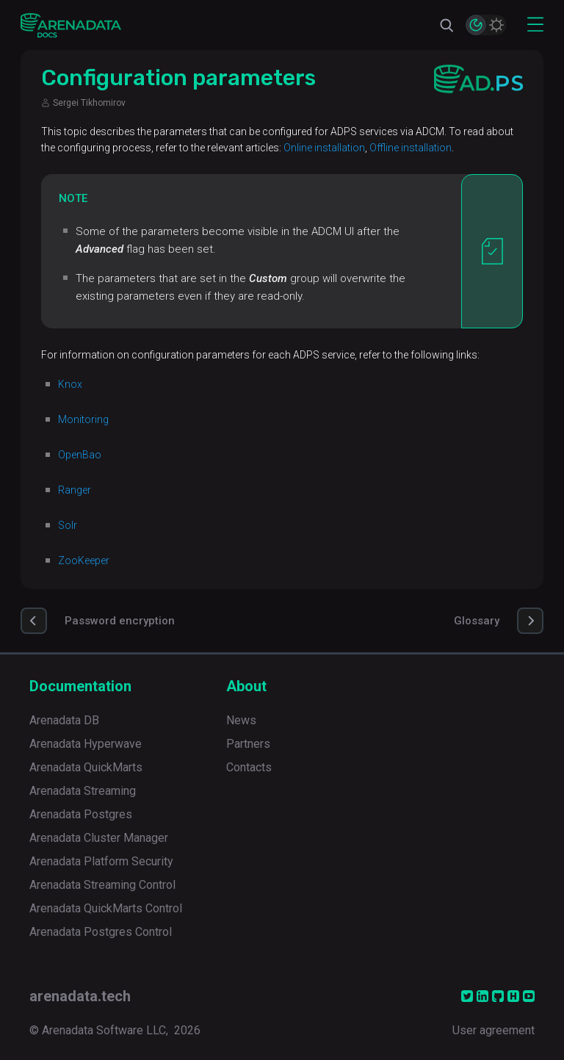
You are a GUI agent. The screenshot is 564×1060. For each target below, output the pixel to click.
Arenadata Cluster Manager (98, 838)
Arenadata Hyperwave (85, 744)
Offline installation (410, 148)
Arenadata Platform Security (101, 861)
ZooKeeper (83, 560)
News (241, 720)
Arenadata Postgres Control (100, 932)
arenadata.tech (80, 996)
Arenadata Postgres (80, 814)
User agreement (493, 1030)
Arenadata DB (64, 720)
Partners (248, 744)
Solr (67, 525)
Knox (70, 384)
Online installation (324, 148)
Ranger (74, 490)
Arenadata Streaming (82, 791)
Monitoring (83, 419)
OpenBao (79, 455)
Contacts (249, 767)
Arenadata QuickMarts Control (105, 908)
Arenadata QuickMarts (85, 767)
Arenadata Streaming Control (102, 885)
